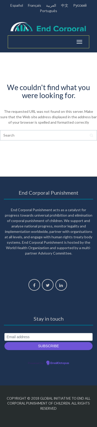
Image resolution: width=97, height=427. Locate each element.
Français (34, 5)
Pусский (80, 5)
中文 (64, 5)
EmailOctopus (59, 363)
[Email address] (48, 337)
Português (48, 11)
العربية (51, 5)
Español (16, 5)
